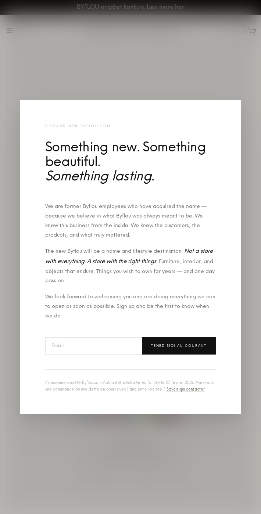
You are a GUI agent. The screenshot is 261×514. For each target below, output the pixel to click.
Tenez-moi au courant (179, 346)
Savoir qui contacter (186, 390)
